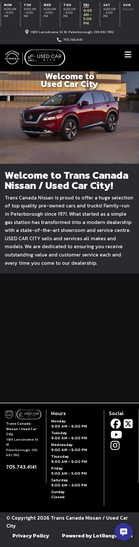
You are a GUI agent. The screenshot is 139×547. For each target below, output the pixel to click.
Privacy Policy (30, 535)
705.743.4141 (72, 39)
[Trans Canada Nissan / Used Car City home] (35, 58)
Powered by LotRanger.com (97, 535)
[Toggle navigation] (128, 54)
